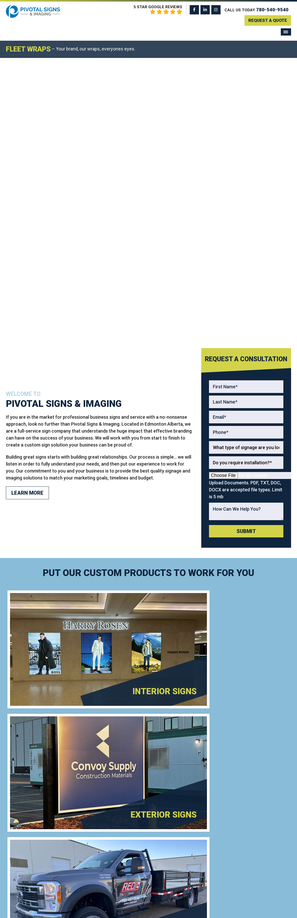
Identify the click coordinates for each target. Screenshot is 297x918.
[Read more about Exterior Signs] (220, 334)
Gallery (244, 845)
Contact (245, 867)
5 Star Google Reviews (158, 9)
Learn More (27, 196)
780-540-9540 (41, 775)
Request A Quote (266, 20)
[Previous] (4, 41)
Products (246, 829)
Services (246, 837)
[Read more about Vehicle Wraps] (77, 423)
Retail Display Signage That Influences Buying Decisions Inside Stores (190, 874)
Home (243, 822)
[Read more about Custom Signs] (220, 423)
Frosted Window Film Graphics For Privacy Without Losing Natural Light (191, 828)
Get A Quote (184, 775)
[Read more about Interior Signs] (77, 334)
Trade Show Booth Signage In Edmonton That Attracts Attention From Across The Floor (189, 851)
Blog (242, 852)
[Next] (292, 41)
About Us (246, 860)
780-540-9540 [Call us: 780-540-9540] (272, 9)
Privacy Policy (184, 910)
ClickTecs (231, 910)
